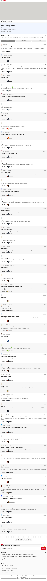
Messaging (9, 21)
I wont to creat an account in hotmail (9, 277)
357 (29, 536)
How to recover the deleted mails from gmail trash (12, 182)
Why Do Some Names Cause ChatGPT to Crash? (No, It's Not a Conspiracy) (16, 559)
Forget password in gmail (6, 478)
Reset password (4, 386)
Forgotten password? (5, 347)
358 (32, 536)
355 (24, 536)
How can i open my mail (6, 528)
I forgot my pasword (5, 220)
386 (23, 539)
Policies (34, 575)
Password (3, 239)
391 (26, 539)
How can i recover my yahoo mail (8, 46)
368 (18, 539)
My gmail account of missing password (9, 498)
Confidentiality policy (25, 575)
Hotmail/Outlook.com (17, 37)
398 (31, 539)
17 (7, 536)
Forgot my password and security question (10, 316)
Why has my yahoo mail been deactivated (10, 191)
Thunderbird (31, 37)
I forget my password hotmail (7, 106)
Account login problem (6, 487)
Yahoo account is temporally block (8, 457)
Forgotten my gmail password (7, 326)
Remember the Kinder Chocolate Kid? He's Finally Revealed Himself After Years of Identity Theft (19, 556)
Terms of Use (19, 575)
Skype (23, 37)
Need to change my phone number (8, 356)
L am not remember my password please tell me (11, 438)
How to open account (5, 210)
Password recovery (5, 77)
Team (15, 575)
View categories (3, 31)
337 (22, 536)
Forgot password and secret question (9, 201)
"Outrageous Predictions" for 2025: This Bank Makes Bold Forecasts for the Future (17, 558)
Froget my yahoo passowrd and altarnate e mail (11, 286)
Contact (31, 575)
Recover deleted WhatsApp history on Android (10, 566)
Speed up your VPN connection (7, 570)
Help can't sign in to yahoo (6, 517)
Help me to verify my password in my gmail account (12, 447)
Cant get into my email (5, 258)
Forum (4, 21)
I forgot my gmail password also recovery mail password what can (15, 416)
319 (20, 536)
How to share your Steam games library (9, 568)
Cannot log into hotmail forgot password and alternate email (14, 508)
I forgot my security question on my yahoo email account (13, 96)
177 (15, 536)
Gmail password (4, 396)
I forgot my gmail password (7, 367)
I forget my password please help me (9, 153)
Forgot (2, 144)
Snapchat (27, 37)
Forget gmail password (6, 376)
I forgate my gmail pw (5, 306)
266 (17, 536)
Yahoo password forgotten (6, 229)
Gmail (11, 37)
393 (28, 539)
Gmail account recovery (6, 125)
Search (44, 35)
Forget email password (6, 163)
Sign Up (12, 575)
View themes (9, 31)
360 (37, 536)
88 (12, 536)
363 (16, 539)
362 (42, 536)
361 (39, 536)
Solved (39, 40)
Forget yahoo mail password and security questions (12, 66)
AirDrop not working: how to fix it (8, 565)
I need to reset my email (6, 172)
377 (21, 539)
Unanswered (23, 40)
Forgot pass (3, 297)
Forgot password (4, 267)
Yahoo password (4, 336)
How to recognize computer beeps (8, 572)
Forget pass (3, 115)
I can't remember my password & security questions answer (14, 427)
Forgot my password (5, 57)
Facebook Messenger (5, 37)
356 (27, 536)
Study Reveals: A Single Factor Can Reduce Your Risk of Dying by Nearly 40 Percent (17, 554)
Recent (7, 40)
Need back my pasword (6, 87)
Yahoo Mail (42, 37)
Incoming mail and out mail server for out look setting (12, 134)
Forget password (4, 248)
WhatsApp (37, 37)
